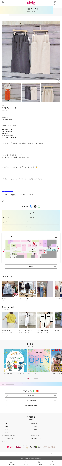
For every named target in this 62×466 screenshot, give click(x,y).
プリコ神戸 (5, 426)
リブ (32, 432)
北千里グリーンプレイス (36, 438)
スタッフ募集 (31, 395)
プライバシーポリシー (40, 454)
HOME (3, 384)
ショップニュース (10, 384)
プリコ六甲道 (34, 426)
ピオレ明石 (5, 423)
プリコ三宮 (5, 429)
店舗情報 (31, 266)
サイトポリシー (26, 454)
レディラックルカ (29, 217)
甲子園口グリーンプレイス (8, 435)
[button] (27, 378)
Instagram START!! (7, 191)
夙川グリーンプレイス (36, 435)
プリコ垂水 (5, 432)
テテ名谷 (4, 441)
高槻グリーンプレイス (7, 438)
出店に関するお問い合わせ (31, 405)
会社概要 (32, 454)
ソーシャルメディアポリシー (16, 454)
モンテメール (34, 423)
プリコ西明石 (34, 429)
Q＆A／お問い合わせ (31, 400)
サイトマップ (49, 454)
